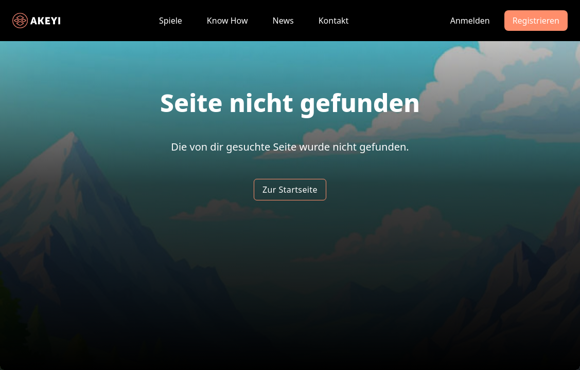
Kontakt (334, 20)
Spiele (170, 20)
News (283, 20)
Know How (227, 20)
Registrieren (536, 20)
